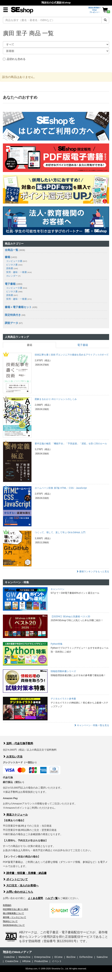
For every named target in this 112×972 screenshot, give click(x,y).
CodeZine (9, 957)
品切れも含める (14, 59)
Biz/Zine (71, 957)
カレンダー (13, 275)
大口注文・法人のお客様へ (21, 885)
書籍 (7, 257)
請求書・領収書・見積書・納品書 (25, 873)
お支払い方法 (12, 756)
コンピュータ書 (16, 261)
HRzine (26, 961)
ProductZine (41, 961)
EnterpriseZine (42, 957)
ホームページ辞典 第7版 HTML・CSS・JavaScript (61, 488)
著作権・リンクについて (14, 917)
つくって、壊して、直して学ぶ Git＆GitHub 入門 (60, 532)
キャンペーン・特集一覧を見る (91, 725)
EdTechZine (86, 957)
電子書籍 (10, 283)
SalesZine (102, 957)
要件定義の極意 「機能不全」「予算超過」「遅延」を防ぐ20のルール (71, 443)
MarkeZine (24, 957)
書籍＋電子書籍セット (18, 307)
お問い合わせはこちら (18, 891)
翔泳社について (10, 921)
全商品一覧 (11, 249)
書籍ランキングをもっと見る (92, 571)
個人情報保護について (13, 913)
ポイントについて (15, 879)
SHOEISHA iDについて (14, 925)
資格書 (12, 268)
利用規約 (7, 905)
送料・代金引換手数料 (18, 743)
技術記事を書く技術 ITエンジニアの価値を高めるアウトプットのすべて (72, 354)
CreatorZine (11, 961)
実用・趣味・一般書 (19, 272)
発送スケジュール (15, 814)
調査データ (11, 322)
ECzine (58, 957)
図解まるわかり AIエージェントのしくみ (56, 399)
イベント (57, 961)
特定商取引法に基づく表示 (15, 909)
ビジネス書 (14, 264)
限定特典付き (13, 314)
